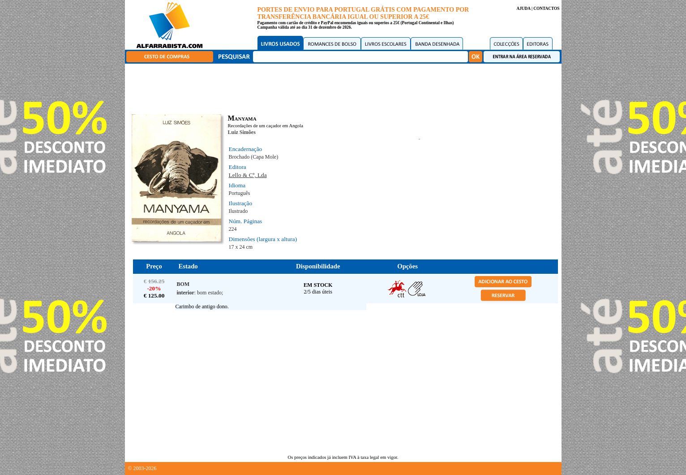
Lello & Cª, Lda (248, 175)
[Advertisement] (345, 87)
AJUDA (523, 8)
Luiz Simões (242, 132)
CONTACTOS (546, 8)
